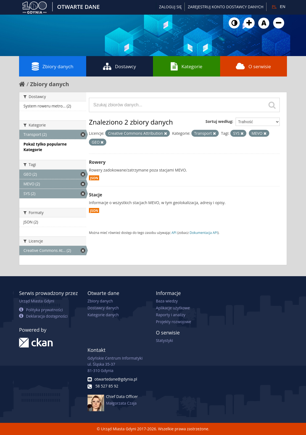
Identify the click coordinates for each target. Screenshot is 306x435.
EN (282, 6)
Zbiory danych (52, 66)
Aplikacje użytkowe (173, 307)
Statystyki (164, 340)
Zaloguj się (170, 6)
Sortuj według (218, 121)
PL (274, 6)
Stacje (95, 195)
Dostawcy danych (103, 307)
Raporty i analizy (170, 314)
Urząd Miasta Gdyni (36, 301)
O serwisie (253, 66)
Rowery (97, 162)
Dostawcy (119, 66)
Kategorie (186, 66)
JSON (94, 178)
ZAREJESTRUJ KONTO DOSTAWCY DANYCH (225, 6)
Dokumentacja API (204, 232)
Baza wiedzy (167, 301)
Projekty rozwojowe (173, 321)
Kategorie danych (103, 314)
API (174, 232)
